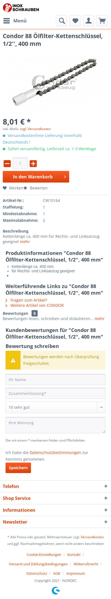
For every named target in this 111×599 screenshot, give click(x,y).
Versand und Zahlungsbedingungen (38, 563)
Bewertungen (15, 313)
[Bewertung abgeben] (55, 407)
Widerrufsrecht (86, 563)
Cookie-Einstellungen (44, 554)
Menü (15, 20)
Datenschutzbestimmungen (55, 452)
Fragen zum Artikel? (26, 300)
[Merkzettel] (75, 20)
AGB (56, 573)
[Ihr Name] (55, 379)
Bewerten (35, 188)
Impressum (75, 573)
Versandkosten (92, 537)
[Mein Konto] (88, 20)
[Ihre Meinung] (55, 425)
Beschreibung (16, 231)
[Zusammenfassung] (55, 393)
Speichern (18, 467)
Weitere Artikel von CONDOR (35, 305)
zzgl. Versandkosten (35, 128)
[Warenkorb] (102, 20)
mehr (25, 241)
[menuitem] (14, 20)
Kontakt (74, 554)
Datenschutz (36, 573)
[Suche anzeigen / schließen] (61, 20)
